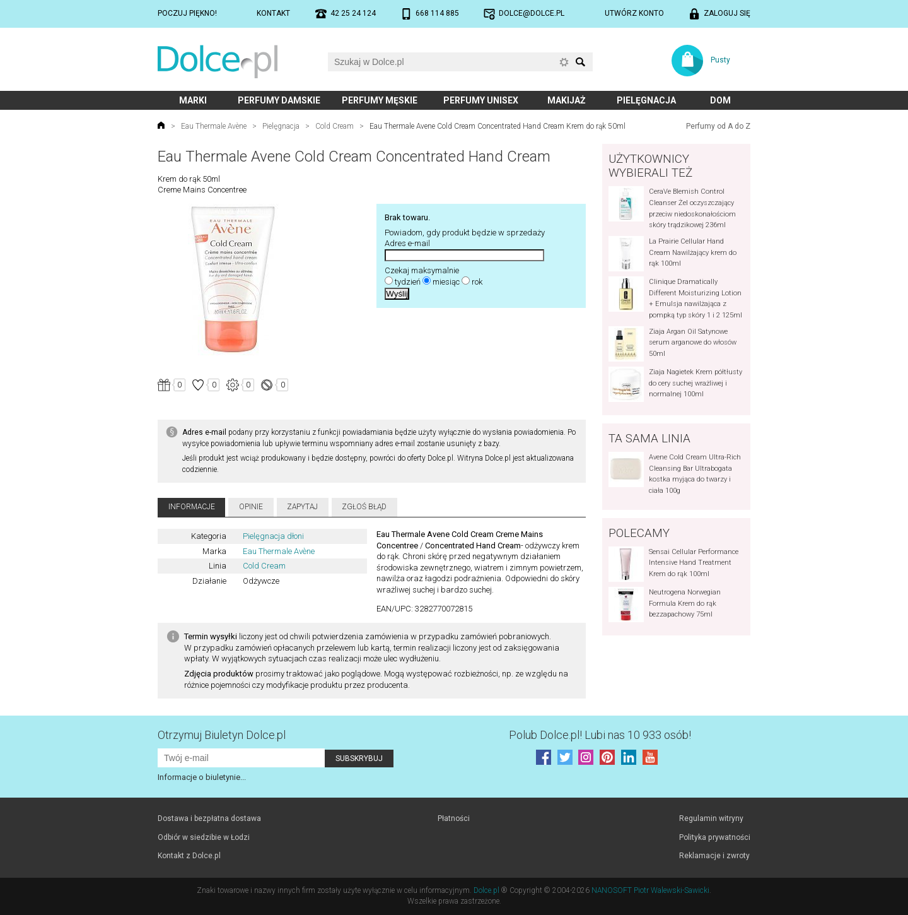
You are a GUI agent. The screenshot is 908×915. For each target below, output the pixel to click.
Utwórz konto (634, 13)
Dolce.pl (486, 890)
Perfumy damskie (279, 100)
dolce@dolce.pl (531, 13)
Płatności (454, 818)
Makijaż (566, 100)
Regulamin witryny (711, 818)
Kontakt (273, 13)
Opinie (251, 506)
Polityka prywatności (714, 837)
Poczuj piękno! (187, 13)
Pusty (720, 60)
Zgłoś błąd (364, 506)
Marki (193, 100)
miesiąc (446, 281)
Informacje (191, 506)
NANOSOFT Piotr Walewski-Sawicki (650, 890)
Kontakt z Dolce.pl (189, 855)
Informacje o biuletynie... (202, 777)
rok (477, 281)
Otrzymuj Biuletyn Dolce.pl (222, 734)
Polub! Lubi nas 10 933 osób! (600, 734)
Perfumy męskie (379, 100)
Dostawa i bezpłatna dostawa (209, 818)
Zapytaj (302, 506)
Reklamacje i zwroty (714, 855)
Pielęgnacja (646, 100)
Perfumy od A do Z (718, 126)
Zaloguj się (727, 13)
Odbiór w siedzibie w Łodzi (204, 837)
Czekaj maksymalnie (422, 270)
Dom (720, 100)
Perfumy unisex (480, 100)
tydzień (408, 281)
